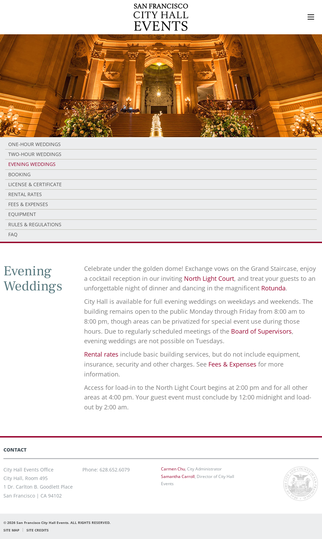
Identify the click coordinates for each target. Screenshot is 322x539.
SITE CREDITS (37, 530)
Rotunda (273, 288)
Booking (19, 174)
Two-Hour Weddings (34, 154)
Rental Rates (25, 194)
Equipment (22, 214)
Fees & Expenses (28, 204)
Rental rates (101, 354)
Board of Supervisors (261, 331)
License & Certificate (35, 184)
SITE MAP (11, 530)
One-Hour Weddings (34, 144)
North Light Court (209, 278)
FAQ (13, 234)
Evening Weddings (32, 164)
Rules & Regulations (34, 224)
